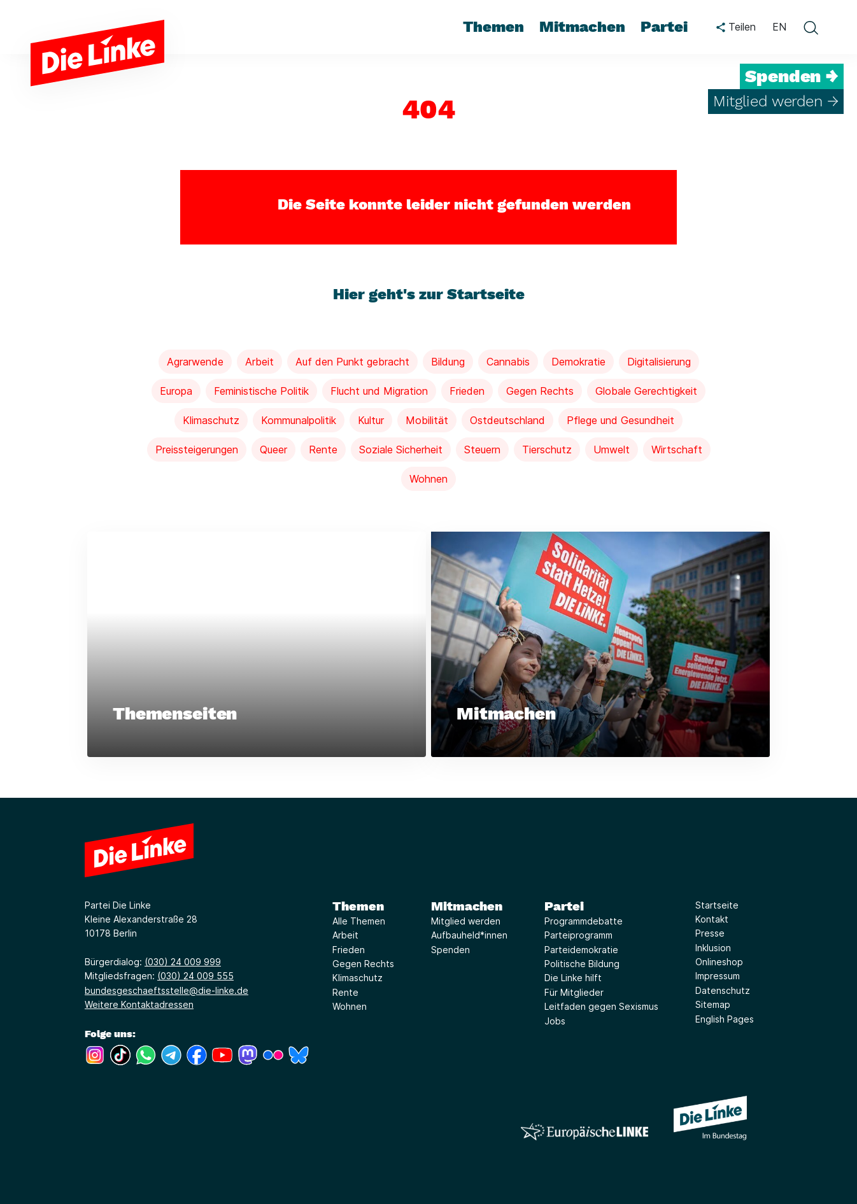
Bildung (448, 361)
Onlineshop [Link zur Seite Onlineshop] (719, 961)
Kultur (371, 420)
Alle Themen (358, 921)
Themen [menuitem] (493, 27)
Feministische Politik (261, 391)
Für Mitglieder (574, 992)
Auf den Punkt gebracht (352, 361)
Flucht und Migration (379, 391)
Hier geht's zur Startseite (429, 294)
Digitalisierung (659, 361)
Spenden (450, 949)
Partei (564, 906)
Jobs (554, 1021)
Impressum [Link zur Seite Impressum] (717, 976)
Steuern (482, 449)
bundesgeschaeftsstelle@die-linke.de (166, 990)
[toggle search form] (810, 27)
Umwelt (611, 449)
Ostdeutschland (507, 420)
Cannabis (508, 361)
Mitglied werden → (776, 101)
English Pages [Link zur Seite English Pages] (724, 1019)
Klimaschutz (211, 420)
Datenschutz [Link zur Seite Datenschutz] (722, 990)
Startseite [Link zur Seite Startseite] (717, 905)
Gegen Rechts (540, 391)
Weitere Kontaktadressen (139, 1005)
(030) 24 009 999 (183, 961)
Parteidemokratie (581, 949)
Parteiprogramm (578, 935)
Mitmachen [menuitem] (582, 27)
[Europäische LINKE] (584, 1131)
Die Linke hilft (573, 978)
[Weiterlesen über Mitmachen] (600, 645)
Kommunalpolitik (298, 420)
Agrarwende (195, 361)
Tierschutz (547, 449)
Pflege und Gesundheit (620, 420)
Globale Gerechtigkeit (646, 391)
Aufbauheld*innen (469, 935)
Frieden (467, 391)
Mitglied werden (465, 921)
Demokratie (578, 361)
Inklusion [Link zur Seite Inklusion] (713, 947)
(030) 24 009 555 (195, 976)
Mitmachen (466, 906)
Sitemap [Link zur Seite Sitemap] (712, 1005)
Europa (176, 391)
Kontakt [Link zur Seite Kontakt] (711, 919)
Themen (358, 906)
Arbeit (259, 361)
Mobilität (427, 420)
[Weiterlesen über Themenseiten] (256, 645)
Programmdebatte (583, 921)
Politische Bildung (582, 963)
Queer (273, 449)
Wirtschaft (676, 449)
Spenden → (792, 76)
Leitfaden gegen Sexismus (601, 1007)
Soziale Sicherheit (401, 449)
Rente (323, 449)
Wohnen (428, 478)
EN (779, 26)
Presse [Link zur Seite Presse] (710, 933)
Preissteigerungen (196, 449)
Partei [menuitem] (664, 27)
